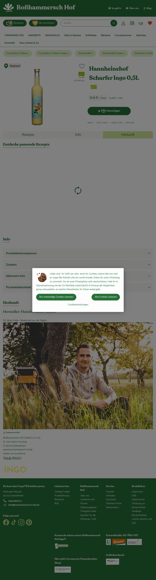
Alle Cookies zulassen (106, 297)
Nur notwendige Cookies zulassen (56, 297)
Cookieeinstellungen (78, 305)
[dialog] (78, 290)
